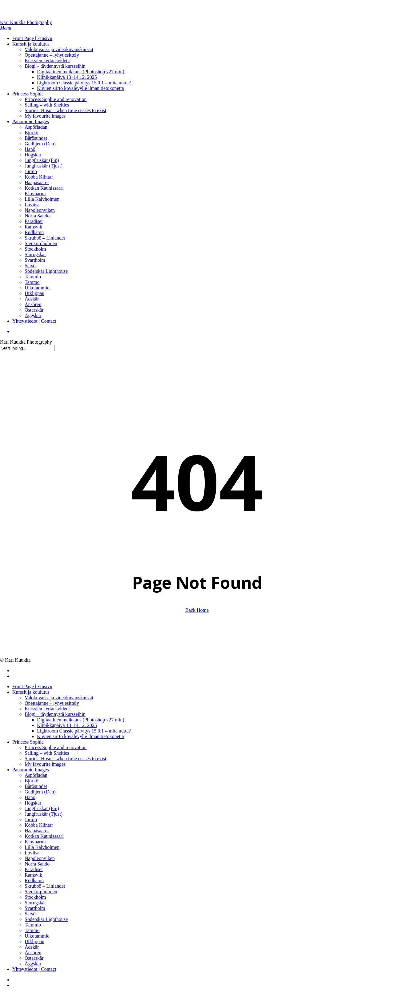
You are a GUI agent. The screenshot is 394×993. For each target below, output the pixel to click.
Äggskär (33, 963)
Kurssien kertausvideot (47, 708)
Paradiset (34, 869)
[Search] (27, 348)
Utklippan (34, 941)
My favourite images (45, 764)
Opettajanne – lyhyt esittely (52, 703)
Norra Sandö (37, 863)
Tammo (32, 930)
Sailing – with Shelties (47, 753)
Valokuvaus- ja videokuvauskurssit (59, 697)
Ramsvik (33, 875)
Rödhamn (34, 880)
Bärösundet (36, 786)
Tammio (33, 924)
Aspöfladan (36, 775)
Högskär (33, 802)
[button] (5, 27)
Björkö (31, 780)
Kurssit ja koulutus (31, 692)
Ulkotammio (37, 936)
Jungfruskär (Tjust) (43, 814)
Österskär (34, 958)
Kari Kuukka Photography (26, 22)
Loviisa (32, 852)
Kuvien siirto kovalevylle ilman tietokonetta (80, 736)
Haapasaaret (37, 830)
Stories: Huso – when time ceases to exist (65, 758)
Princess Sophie (28, 742)
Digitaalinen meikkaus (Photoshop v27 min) (80, 719)
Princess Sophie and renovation (55, 747)
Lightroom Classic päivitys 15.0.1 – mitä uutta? (84, 730)
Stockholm (35, 897)
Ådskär (32, 947)
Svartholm (35, 908)
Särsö (30, 913)
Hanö (30, 797)
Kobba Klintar (39, 825)
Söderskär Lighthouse (46, 919)
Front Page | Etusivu (32, 686)
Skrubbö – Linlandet (45, 886)
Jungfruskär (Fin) (42, 808)
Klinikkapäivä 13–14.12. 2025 (67, 725)
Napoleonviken (40, 858)
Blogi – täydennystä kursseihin (55, 714)
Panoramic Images (30, 769)
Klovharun (35, 841)
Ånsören (33, 952)
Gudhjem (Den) (40, 791)
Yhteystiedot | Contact (34, 969)
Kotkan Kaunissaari (44, 836)
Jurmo (31, 819)
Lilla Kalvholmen (42, 847)
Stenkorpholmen (41, 891)
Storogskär (35, 902)
